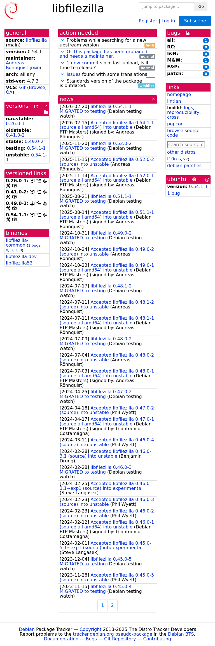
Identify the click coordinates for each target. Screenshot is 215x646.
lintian (174, 101)
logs (188, 107)
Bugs (91, 639)
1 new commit (83, 62)
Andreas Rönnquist (17, 65)
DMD (35, 68)
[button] (62, 40)
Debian (27, 629)
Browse (37, 87)
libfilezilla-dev (21, 256)
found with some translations (107, 74)
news (67, 99)
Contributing (157, 639)
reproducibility (183, 112)
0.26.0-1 (15, 123)
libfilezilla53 (19, 263)
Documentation (61, 639)
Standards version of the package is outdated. (107, 83)
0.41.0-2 (15, 135)
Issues (74, 74)
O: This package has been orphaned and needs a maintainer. (103, 54)
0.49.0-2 (34, 141)
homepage (179, 94)
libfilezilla (36, 40)
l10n (172, 159)
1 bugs (34, 245)
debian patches (184, 165)
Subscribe (195, 21)
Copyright (90, 629)
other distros (181, 152)
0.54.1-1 (36, 148)
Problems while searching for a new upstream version (107, 43)
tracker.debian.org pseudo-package (112, 634)
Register (148, 20)
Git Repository (120, 639)
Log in (168, 20)
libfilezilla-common (17, 243)
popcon (175, 124)
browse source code (183, 133)
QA (9, 92)
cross (173, 117)
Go (201, 6)
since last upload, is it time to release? (107, 65)
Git (22, 87)
